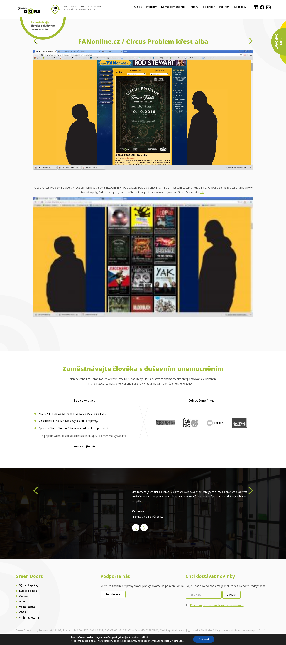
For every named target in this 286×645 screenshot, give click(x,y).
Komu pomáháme (173, 7)
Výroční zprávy (28, 585)
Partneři (224, 7)
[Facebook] (262, 7)
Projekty (151, 7)
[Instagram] (268, 7)
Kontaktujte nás (84, 446)
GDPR (22, 612)
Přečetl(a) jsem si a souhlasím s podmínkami (217, 605)
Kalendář (209, 7)
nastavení (177, 641)
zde (202, 192)
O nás (138, 7)
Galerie (23, 596)
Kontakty (240, 7)
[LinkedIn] (256, 7)
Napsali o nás (28, 590)
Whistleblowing (29, 617)
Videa (22, 601)
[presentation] (35, 41)
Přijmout (204, 639)
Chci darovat (113, 594)
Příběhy (194, 7)
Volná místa (27, 607)
